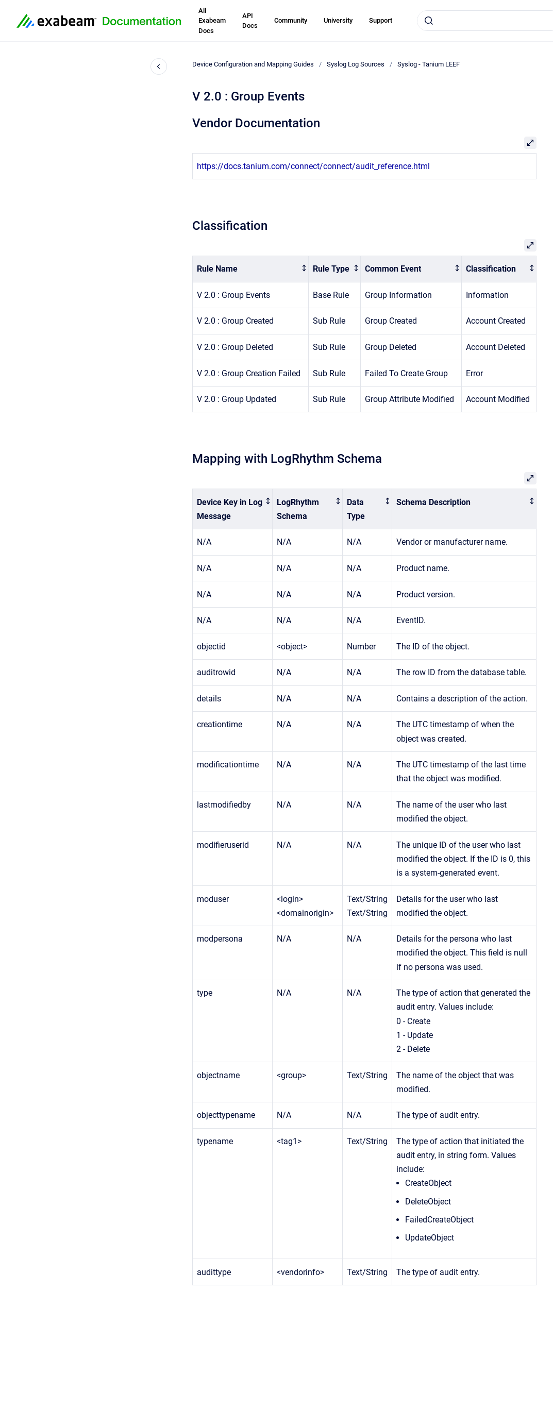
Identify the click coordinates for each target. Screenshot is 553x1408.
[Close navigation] (158, 66)
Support (380, 20)
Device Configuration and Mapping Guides (253, 64)
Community (290, 20)
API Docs (250, 21)
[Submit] (429, 20)
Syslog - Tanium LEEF (428, 64)
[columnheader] (251, 269)
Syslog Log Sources (355, 64)
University (338, 20)
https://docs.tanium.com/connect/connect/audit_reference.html (313, 166)
